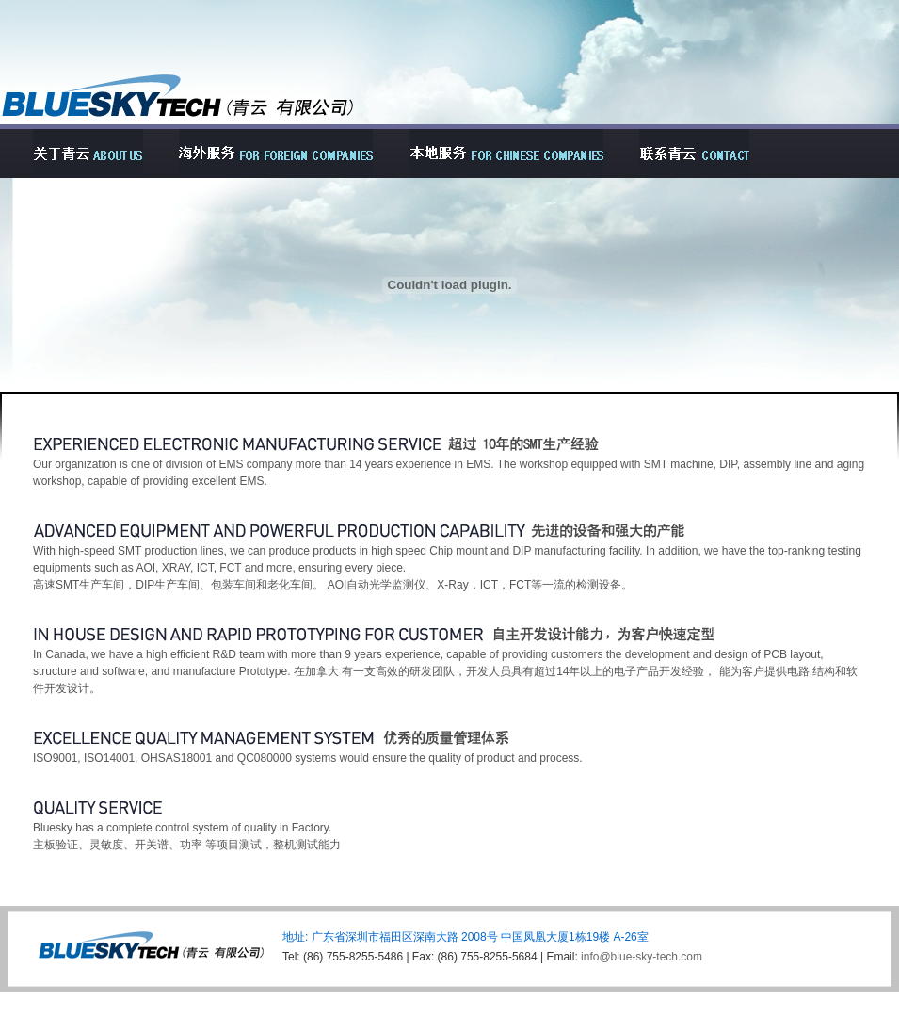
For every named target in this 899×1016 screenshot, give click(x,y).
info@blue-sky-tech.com (641, 956)
